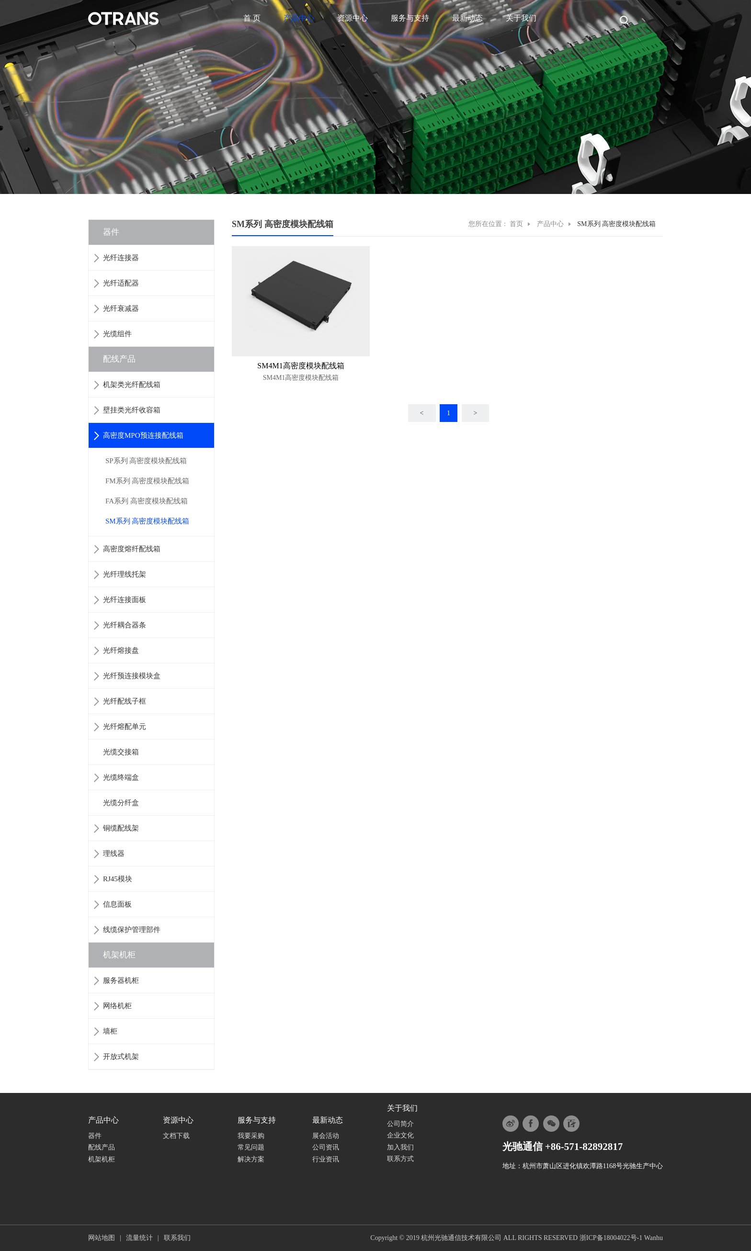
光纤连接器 (121, 258)
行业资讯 (325, 1159)
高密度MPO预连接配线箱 (143, 435)
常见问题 (251, 1147)
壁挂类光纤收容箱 (131, 410)
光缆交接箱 (121, 752)
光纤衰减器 (121, 308)
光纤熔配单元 (124, 726)
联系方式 (400, 1158)
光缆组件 (117, 334)
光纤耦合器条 (124, 625)
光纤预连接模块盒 (131, 676)
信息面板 (117, 904)
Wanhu (653, 1237)
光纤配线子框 (124, 701)
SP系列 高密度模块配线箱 (146, 461)
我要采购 (251, 1135)
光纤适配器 (121, 283)
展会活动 (325, 1135)
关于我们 (521, 18)
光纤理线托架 (124, 574)
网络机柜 (117, 1006)
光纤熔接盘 (121, 650)
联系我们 (177, 1237)
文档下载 (176, 1135)
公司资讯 (325, 1147)
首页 (516, 223)
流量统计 (139, 1237)
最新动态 (467, 18)
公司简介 (400, 1123)
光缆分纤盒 (121, 803)
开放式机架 (121, 1056)
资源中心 (352, 18)
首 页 (252, 18)
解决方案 (251, 1159)
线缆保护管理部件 (131, 929)
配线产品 (119, 359)
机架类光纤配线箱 (131, 384)
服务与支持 (410, 18)
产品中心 (299, 18)
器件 (111, 232)
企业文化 (400, 1135)
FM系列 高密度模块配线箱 (147, 481)
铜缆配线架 (121, 828)
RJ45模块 (117, 879)
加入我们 (400, 1147)
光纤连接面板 (124, 599)
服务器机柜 (121, 980)
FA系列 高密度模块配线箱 (146, 501)
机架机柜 (119, 954)
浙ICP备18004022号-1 (611, 1237)
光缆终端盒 (121, 777)
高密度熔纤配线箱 (131, 549)
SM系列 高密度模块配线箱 (147, 521)
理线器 (114, 853)
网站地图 (101, 1237)
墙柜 (110, 1031)
